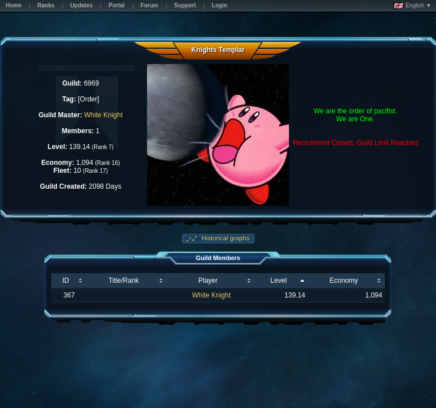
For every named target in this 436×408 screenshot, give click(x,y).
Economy (343, 280)
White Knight (103, 115)
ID (65, 280)
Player (207, 280)
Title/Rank (123, 280)
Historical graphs (225, 238)
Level (278, 280)
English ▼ (412, 5)
